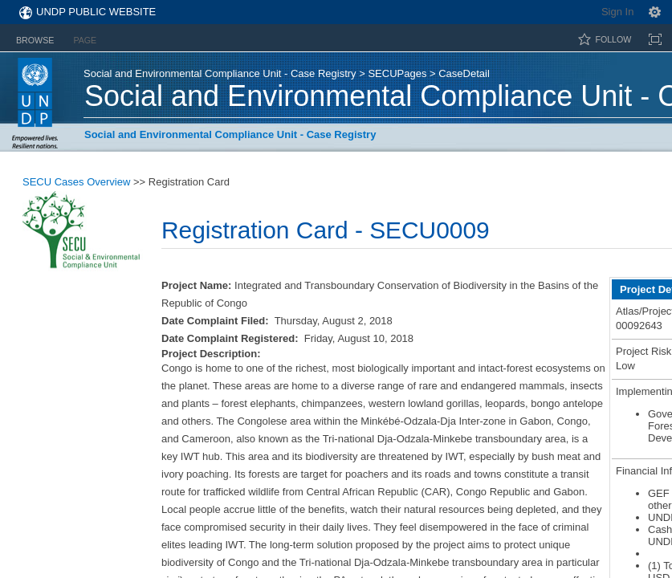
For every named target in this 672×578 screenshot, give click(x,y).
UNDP (35, 103)
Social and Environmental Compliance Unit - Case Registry (219, 73)
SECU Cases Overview (76, 182)
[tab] (35, 37)
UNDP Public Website (96, 12)
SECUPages (397, 73)
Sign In (617, 12)
